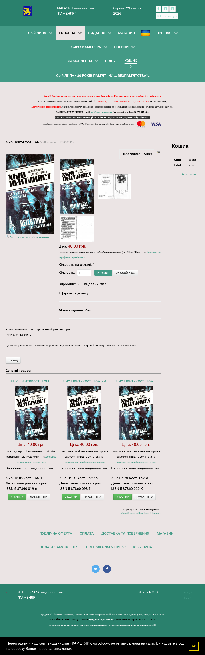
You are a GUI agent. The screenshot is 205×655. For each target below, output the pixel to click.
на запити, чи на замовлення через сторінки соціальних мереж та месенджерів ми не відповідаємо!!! (102, 117)
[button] (74, 649)
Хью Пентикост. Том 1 (31, 381)
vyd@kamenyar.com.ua (101, 112)
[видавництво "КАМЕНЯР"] (27, 10)
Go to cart (189, 174)
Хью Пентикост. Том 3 (136, 381)
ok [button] (194, 646)
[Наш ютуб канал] (167, 16)
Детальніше (38, 497)
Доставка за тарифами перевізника (84, 462)
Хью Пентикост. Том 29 (84, 381)
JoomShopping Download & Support (141, 513)
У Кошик (17, 497)
